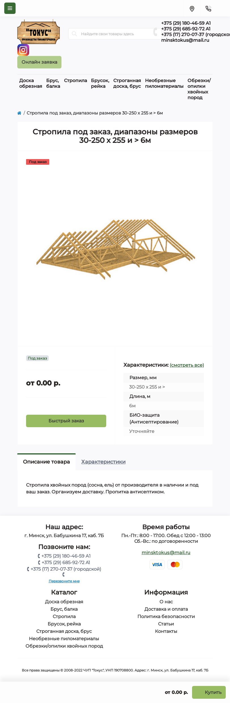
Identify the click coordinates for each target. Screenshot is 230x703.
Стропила (64, 616)
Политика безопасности (166, 616)
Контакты (166, 631)
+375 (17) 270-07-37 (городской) (66, 569)
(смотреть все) (187, 365)
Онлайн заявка (39, 62)
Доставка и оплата (166, 609)
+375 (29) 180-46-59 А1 (66, 556)
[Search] (74, 33)
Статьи (166, 624)
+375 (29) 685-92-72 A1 (66, 562)
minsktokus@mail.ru (166, 552)
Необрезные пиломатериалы (64, 638)
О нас (166, 601)
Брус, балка (64, 609)
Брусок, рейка (64, 624)
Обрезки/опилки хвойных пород (64, 646)
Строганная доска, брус (64, 631)
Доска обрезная (64, 601)
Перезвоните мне (64, 581)
